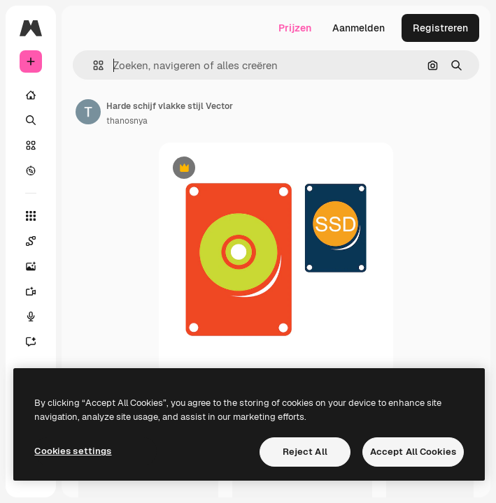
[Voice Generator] (31, 316)
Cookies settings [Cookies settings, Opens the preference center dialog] (72, 451)
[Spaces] (31, 241)
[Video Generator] (31, 291)
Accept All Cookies (413, 452)
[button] (92, 65)
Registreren (440, 28)
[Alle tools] (31, 216)
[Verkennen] (31, 170)
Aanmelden (358, 28)
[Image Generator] (31, 266)
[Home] (31, 95)
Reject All (305, 452)
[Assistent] (31, 341)
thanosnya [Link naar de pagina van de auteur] (127, 120)
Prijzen (294, 28)
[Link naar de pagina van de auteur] (88, 111)
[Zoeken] (31, 120)
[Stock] (31, 145)
